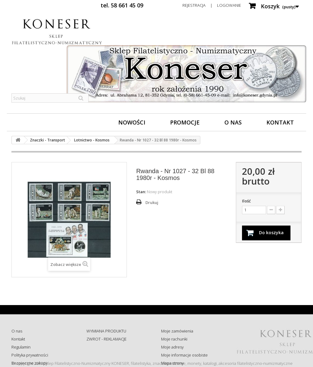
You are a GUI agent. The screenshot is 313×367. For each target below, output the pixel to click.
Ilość (246, 201)
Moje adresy (172, 347)
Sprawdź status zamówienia (111, 355)
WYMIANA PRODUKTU (106, 331)
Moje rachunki (174, 339)
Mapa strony (172, 363)
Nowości (131, 122)
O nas (233, 122)
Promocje (185, 122)
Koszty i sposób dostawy (108, 363)
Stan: (141, 191)
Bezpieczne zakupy (29, 363)
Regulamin (21, 347)
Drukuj (151, 202)
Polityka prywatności (29, 355)
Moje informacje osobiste (184, 355)
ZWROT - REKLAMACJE (106, 339)
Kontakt (280, 122)
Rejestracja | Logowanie (211, 5)
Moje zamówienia (177, 331)
